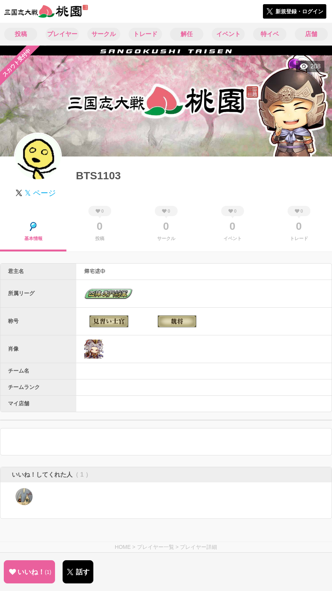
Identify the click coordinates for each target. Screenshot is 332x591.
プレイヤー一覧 (155, 547)
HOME (123, 547)
